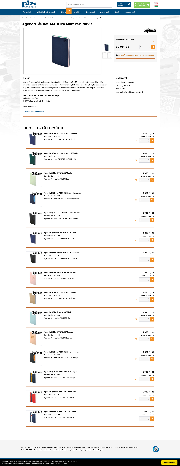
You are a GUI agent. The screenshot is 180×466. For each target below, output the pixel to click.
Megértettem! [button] (169, 462)
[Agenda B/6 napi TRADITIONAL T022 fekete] (34, 219)
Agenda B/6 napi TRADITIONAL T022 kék (60, 133)
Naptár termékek (76, 18)
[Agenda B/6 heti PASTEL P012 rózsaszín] (34, 278)
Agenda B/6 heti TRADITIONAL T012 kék (60, 233)
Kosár (111, 12)
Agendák (99, 18)
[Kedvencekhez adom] (153, 41)
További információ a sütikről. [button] (59, 463)
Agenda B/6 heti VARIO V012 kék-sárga (60, 372)
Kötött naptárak (89, 18)
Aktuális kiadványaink (46, 12)
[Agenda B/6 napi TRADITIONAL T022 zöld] (34, 159)
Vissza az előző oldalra (34, 111)
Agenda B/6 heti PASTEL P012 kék (57, 312)
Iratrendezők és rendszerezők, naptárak (56, 18)
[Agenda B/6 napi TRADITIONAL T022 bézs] (34, 298)
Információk (100, 12)
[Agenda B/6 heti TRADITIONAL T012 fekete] (34, 258)
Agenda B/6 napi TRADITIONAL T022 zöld (61, 153)
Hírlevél (62, 12)
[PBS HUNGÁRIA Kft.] (29, 4)
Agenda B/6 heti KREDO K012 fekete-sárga (61, 352)
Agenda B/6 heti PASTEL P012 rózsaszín (60, 272)
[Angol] (156, 3)
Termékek (27, 12)
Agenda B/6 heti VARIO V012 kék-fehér (60, 411)
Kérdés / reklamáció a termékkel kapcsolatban (136, 55)
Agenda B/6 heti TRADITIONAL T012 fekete (61, 252)
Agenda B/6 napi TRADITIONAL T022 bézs (61, 292)
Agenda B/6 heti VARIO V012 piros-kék (60, 392)
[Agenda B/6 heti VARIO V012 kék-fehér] (34, 417)
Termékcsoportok (36, 18)
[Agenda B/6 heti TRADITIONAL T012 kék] (34, 239)
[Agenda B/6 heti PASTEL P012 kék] (34, 318)
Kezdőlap (25, 18)
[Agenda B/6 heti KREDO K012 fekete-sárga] (34, 358)
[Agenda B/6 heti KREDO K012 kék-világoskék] (34, 199)
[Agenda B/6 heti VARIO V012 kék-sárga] (34, 378)
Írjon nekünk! (74, 12)
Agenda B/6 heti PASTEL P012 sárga (58, 332)
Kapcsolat (87, 12)
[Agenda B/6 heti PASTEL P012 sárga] (34, 338)
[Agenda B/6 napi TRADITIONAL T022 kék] (34, 139)
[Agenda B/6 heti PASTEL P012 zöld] (34, 179)
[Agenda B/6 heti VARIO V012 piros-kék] (34, 398)
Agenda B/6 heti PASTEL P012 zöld (58, 173)
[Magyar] (156, 6)
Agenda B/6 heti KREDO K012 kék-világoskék (62, 193)
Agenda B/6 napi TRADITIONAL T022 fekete (62, 213)
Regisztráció (123, 12)
